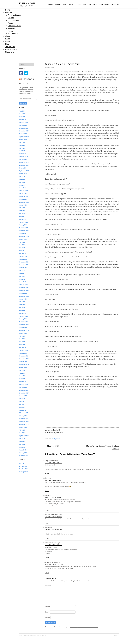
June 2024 (22, 179)
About (65, 5)
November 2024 (24, 165)
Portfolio (58, 5)
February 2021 (23, 285)
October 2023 (23, 199)
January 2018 (23, 387)
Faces (10, 23)
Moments (11, 28)
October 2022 (23, 233)
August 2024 (23, 174)
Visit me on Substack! (52, 430)
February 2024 (23, 191)
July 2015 (22, 438)
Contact (78, 5)
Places (10, 31)
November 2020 (24, 290)
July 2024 (22, 176)
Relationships (13, 34)
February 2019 (23, 350)
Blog (85, 5)
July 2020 (22, 302)
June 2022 (22, 245)
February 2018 (23, 384)
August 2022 (23, 239)
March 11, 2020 (52, 446)
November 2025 (24, 131)
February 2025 (23, 156)
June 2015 (22, 441)
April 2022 (22, 250)
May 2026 (22, 114)
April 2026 (22, 117)
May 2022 (22, 248)
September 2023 (24, 202)
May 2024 (22, 182)
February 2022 (23, 256)
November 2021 (24, 265)
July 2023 (22, 208)
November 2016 (24, 421)
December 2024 (23, 162)
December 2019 (23, 322)
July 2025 (22, 142)
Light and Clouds (14, 26)
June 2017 (22, 401)
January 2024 (23, 193)
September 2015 (24, 436)
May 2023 (22, 213)
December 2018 (23, 356)
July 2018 (22, 370)
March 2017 (22, 410)
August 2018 (23, 367)
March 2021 (22, 282)
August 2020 (23, 299)
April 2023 (22, 216)
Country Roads (14, 20)
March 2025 (22, 154)
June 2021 (22, 273)
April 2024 (22, 185)
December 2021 (23, 262)
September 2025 (24, 136)
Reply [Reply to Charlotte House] (47, 573)
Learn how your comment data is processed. (84, 627)
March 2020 (22, 313)
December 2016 (23, 418)
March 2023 (22, 219)
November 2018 (24, 359)
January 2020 (23, 319)
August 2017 (23, 396)
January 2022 (23, 259)
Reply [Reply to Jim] (47, 491)
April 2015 (22, 447)
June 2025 (22, 145)
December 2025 (23, 128)
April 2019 (22, 344)
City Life (11, 18)
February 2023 (23, 222)
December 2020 (23, 287)
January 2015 (23, 453)
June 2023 (22, 211)
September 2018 (24, 364)
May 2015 (22, 444)
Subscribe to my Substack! (54, 432)
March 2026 (22, 119)
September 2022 (24, 236)
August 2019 (23, 333)
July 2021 (22, 270)
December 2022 (23, 228)
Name (47, 607)
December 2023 (23, 196)
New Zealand (23, 466)
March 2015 (22, 450)
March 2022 (22, 253)
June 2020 (22, 305)
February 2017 (23, 413)
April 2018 (22, 379)
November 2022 (24, 230)
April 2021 (22, 279)
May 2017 (22, 404)
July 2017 (22, 399)
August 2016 (23, 427)
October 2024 (23, 168)
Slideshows (115, 5)
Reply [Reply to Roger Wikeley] (47, 473)
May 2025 (22, 148)
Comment (48, 585)
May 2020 (22, 307)
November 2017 (24, 393)
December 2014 (23, 455)
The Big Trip (93, 5)
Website (47, 617)
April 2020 (22, 310)
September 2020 (24, 296)
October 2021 (23, 268)
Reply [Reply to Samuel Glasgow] (47, 557)
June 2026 (22, 111)
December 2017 (23, 390)
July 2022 (22, 242)
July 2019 (22, 336)
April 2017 (22, 407)
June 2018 (22, 373)
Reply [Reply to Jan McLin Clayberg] (47, 523)
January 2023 (23, 225)
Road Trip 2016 (104, 5)
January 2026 (23, 125)
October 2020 (23, 293)
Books (71, 5)
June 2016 (22, 433)
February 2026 (23, 122)
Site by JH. (116, 635)
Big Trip (21, 463)
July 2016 (22, 430)
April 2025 (22, 151)
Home (50, 5)
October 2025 (23, 134)
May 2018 (22, 376)
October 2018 (23, 361)
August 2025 (23, 139)
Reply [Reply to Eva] (47, 510)
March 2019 (22, 347)
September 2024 (24, 171)
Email (47, 612)
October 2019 (23, 327)
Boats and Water (14, 15)
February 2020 (23, 316)
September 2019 (24, 330)
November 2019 (24, 324)
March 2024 (22, 188)
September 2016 (24, 424)
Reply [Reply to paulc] (47, 538)
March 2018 (22, 381)
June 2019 (22, 339)
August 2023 (23, 205)
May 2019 (22, 342)
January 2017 (23, 416)
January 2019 (23, 353)
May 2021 (22, 276)
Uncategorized (55, 439)
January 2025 (23, 159)
